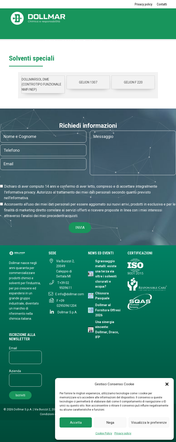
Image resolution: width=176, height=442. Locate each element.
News (112, 42)
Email (13, 348)
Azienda (50, 42)
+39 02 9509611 (65, 285)
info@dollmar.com (71, 294)
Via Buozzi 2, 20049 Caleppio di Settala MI (65, 268)
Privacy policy (122, 433)
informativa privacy (20, 192)
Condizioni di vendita (53, 414)
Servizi (96, 42)
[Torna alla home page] (38, 23)
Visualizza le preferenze (149, 423)
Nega (110, 423)
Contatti (162, 4)
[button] (167, 384)
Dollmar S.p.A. (67, 312)
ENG (114, 48)
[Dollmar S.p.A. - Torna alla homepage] (25, 253)
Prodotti (74, 42)
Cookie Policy (103, 433)
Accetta (76, 423)
